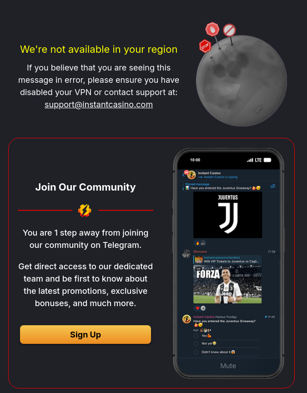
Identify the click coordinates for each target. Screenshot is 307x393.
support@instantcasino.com (99, 104)
